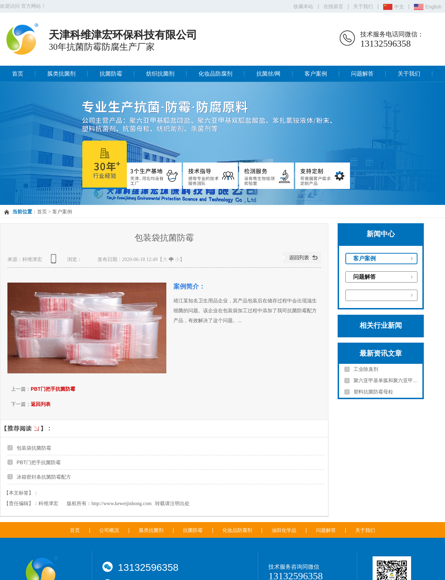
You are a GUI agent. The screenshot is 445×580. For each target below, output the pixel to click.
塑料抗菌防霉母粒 (373, 392)
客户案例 (315, 74)
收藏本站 (303, 6)
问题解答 (362, 74)
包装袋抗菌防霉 (34, 448)
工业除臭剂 (366, 369)
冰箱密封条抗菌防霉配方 (44, 477)
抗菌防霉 (111, 74)
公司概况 (109, 530)
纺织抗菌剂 (160, 74)
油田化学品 (284, 530)
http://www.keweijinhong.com (121, 503)
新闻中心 (381, 234)
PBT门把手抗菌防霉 (53, 389)
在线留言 (333, 6)
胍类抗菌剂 (61, 74)
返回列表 (41, 404)
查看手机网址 (55, 261)
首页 (17, 74)
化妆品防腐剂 (215, 74)
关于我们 (363, 6)
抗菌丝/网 (268, 74)
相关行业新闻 (381, 325)
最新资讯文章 (381, 353)
